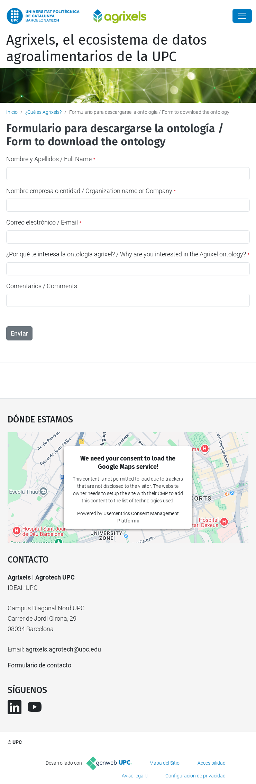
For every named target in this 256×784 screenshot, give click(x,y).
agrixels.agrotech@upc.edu (63, 649)
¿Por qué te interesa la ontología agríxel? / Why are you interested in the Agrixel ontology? (127, 254)
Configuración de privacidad (195, 775)
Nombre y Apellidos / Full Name (50, 159)
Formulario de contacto (39, 665)
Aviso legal (133, 775)
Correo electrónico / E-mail (43, 222)
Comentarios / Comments (41, 286)
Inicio (12, 112)
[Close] (242, 16)
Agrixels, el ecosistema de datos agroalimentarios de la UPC (106, 48)
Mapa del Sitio (164, 763)
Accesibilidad (212, 763)
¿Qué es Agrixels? (43, 112)
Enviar (19, 333)
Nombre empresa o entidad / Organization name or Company (91, 190)
